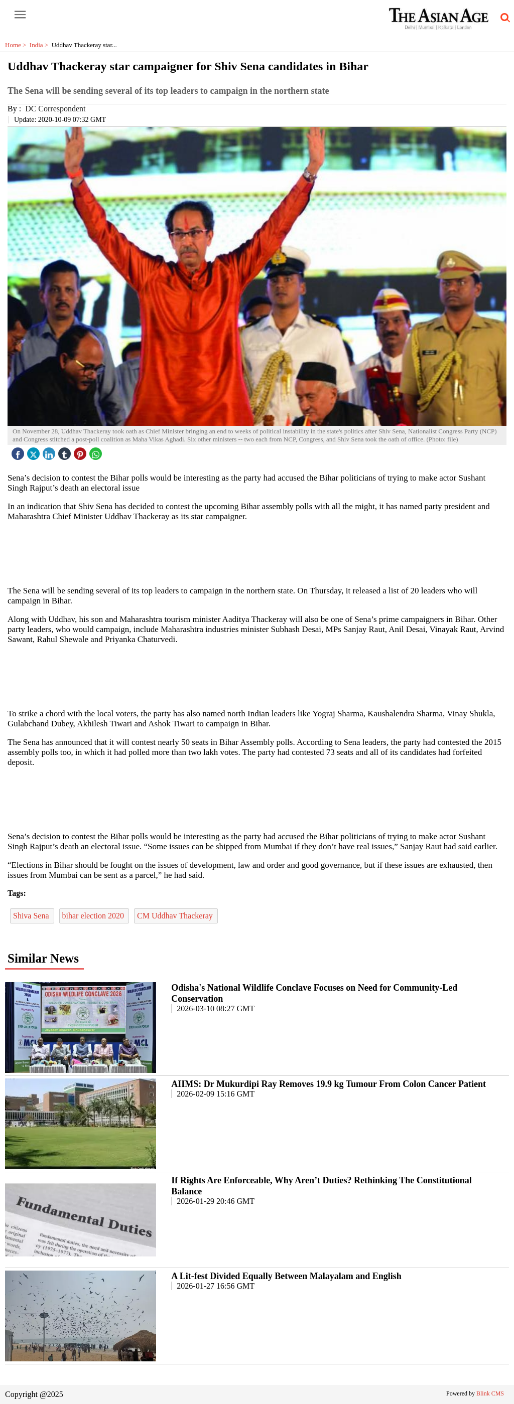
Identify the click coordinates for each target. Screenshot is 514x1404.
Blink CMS (490, 1393)
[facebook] (19, 451)
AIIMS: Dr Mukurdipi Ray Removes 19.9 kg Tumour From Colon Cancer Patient (328, 1084)
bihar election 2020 (94, 915)
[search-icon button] (503, 18)
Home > (17, 45)
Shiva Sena (32, 915)
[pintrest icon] (81, 451)
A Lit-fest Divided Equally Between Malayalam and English (286, 1276)
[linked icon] (50, 451)
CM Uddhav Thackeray (176, 915)
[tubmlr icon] (66, 451)
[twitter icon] (35, 451)
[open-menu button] (20, 15)
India (41, 45)
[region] (257, 552)
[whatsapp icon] (97, 451)
